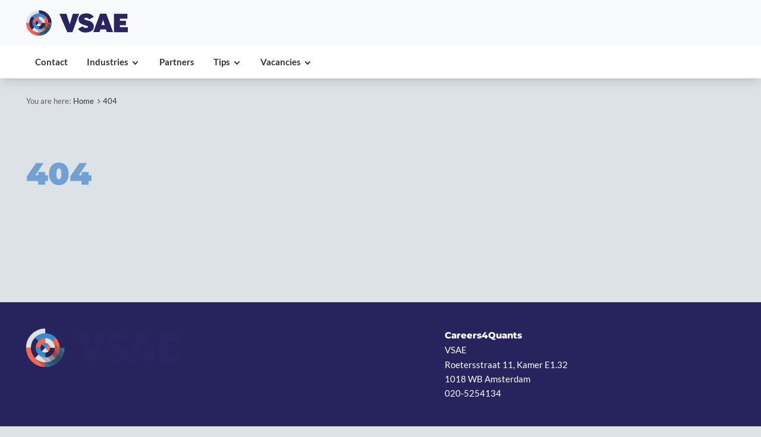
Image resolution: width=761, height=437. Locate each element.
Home (83, 101)
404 (110, 101)
